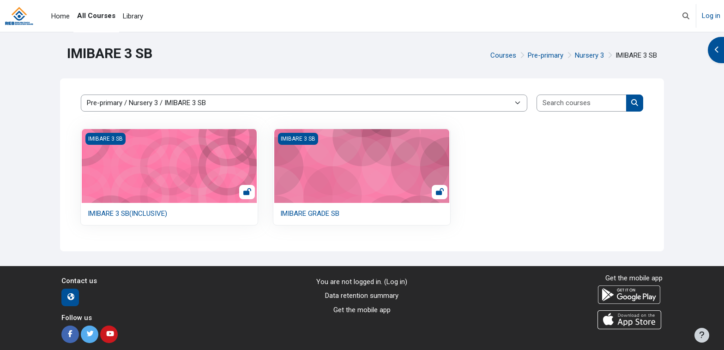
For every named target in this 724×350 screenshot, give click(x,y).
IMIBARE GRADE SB (309, 213)
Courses (503, 55)
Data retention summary (361, 295)
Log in (711, 16)
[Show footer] (701, 335)
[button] (686, 16)
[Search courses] (582, 103)
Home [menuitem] (60, 16)
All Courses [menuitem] (96, 16)
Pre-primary (545, 55)
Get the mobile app (362, 310)
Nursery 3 (589, 55)
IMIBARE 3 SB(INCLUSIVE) (127, 213)
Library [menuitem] (133, 16)
